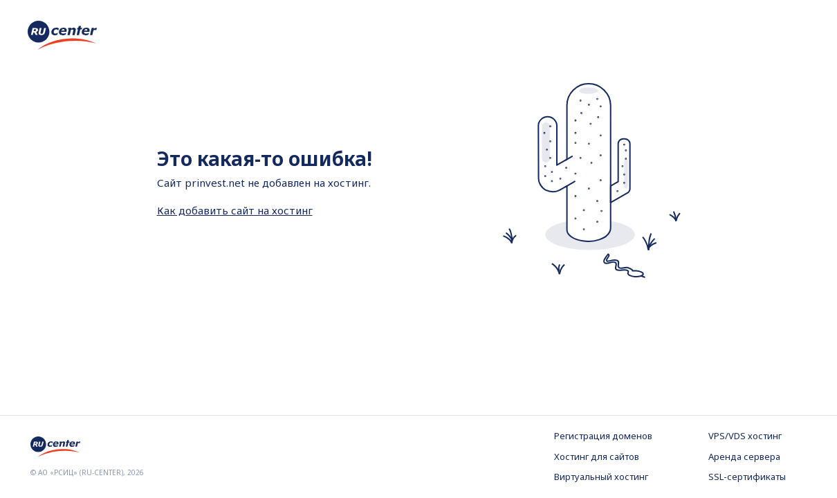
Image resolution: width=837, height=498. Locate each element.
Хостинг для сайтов (596, 456)
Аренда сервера (744, 456)
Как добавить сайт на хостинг (235, 210)
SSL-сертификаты (747, 476)
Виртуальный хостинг (601, 476)
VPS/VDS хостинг (745, 436)
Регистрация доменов (603, 436)
